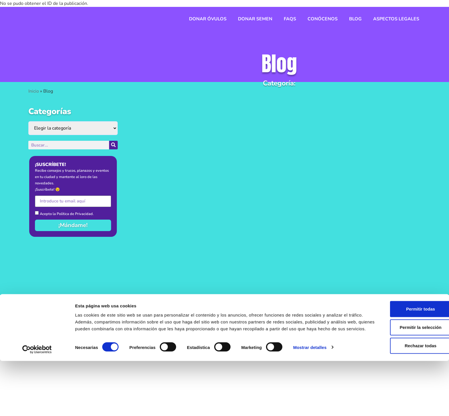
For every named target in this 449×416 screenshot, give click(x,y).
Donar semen (255, 19)
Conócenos (323, 19)
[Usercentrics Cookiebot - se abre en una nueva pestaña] (37, 405)
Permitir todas (401, 359)
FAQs (290, 19)
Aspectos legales (396, 19)
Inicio (33, 91)
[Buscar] (113, 145)
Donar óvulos (208, 19)
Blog (355, 19)
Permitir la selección (401, 377)
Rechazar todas (401, 396)
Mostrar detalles (310, 404)
